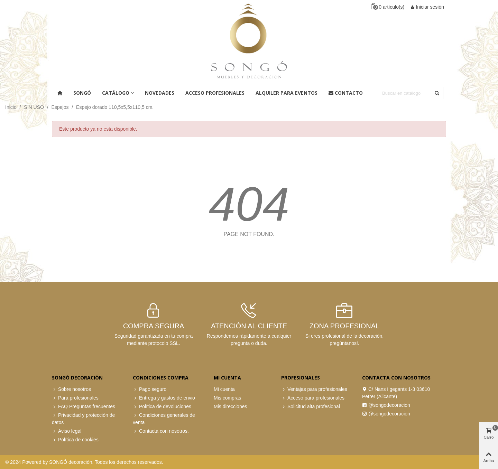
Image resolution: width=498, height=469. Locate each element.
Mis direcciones (230, 406)
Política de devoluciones (162, 406)
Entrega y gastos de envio (164, 398)
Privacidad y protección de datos (83, 418)
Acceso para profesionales (312, 398)
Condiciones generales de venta (164, 418)
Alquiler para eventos (286, 93)
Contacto (346, 93)
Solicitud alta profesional (310, 406)
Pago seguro (149, 389)
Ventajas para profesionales (314, 389)
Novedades (159, 93)
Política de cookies (75, 439)
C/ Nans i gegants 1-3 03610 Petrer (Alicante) (396, 392)
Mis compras (227, 398)
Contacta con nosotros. (161, 431)
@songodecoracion (386, 405)
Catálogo (115, 93)
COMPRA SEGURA (153, 326)
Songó (82, 93)
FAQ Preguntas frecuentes (83, 406)
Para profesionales (75, 398)
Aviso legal (66, 431)
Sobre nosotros (71, 389)
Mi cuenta (224, 389)
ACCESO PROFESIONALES (215, 93)
